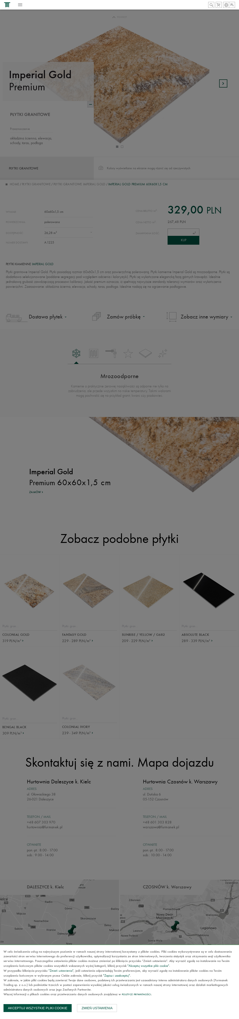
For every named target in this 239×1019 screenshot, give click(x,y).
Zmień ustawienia (96, 1008)
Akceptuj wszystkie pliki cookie (37, 1008)
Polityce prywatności (136, 994)
